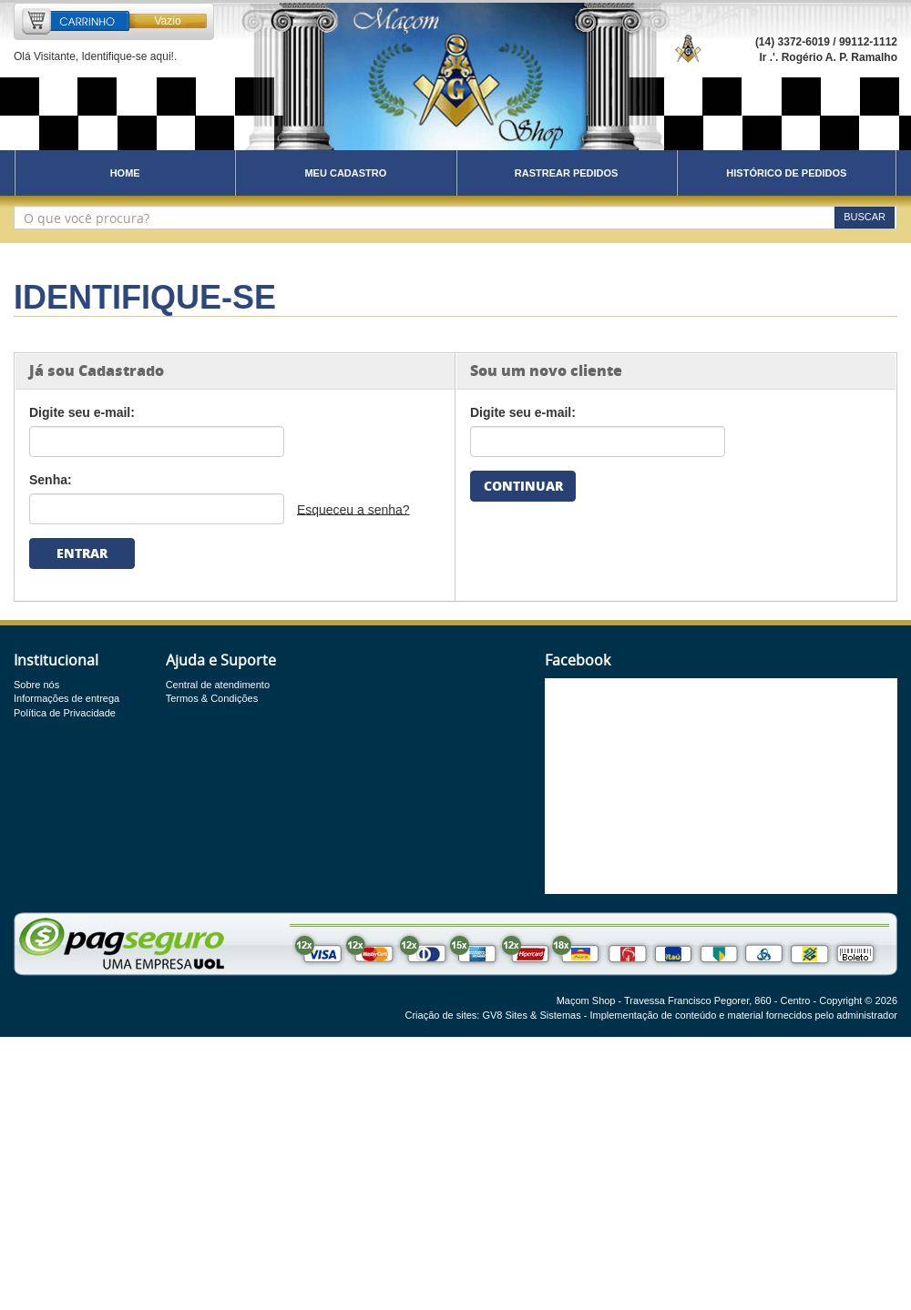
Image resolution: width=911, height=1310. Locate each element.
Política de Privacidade (65, 712)
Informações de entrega (66, 698)
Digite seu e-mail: (82, 412)
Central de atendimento (218, 684)
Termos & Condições (212, 698)
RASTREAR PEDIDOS (567, 173)
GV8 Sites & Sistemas (531, 1015)
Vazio (167, 21)
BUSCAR (864, 216)
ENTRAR (81, 553)
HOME (125, 173)
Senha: (50, 479)
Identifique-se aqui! (127, 56)
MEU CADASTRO (345, 173)
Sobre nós (36, 684)
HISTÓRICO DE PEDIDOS (786, 173)
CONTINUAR (523, 485)
